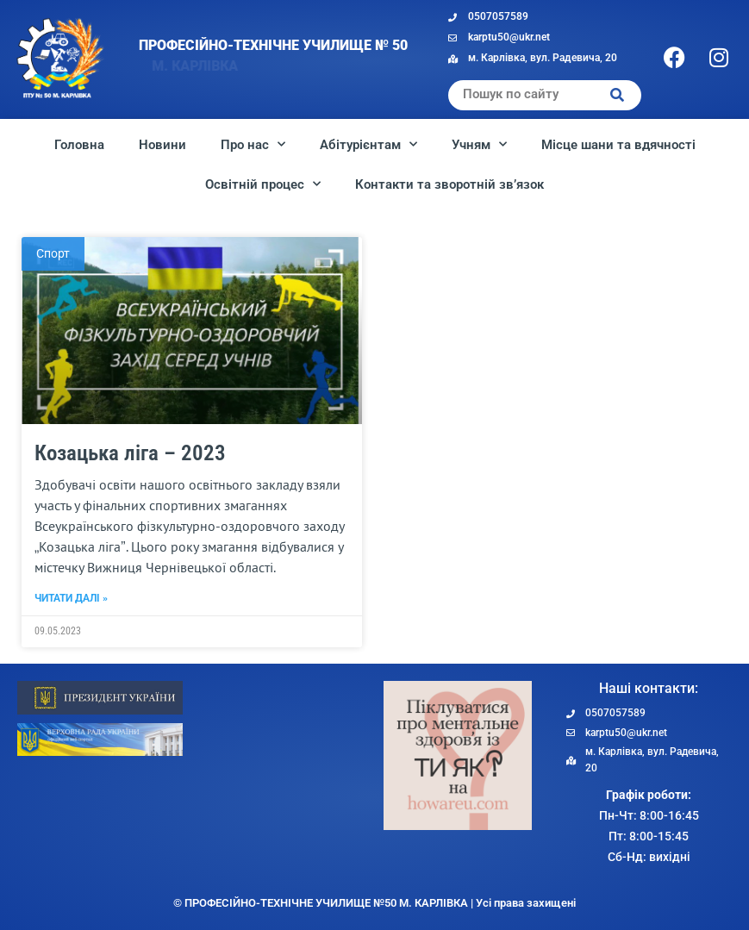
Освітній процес (263, 184)
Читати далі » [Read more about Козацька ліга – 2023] (71, 652)
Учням (479, 144)
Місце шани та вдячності (618, 145)
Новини (162, 145)
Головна (79, 145)
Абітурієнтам (368, 144)
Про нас (253, 144)
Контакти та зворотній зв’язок (449, 184)
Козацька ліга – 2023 (130, 506)
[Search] (617, 95)
